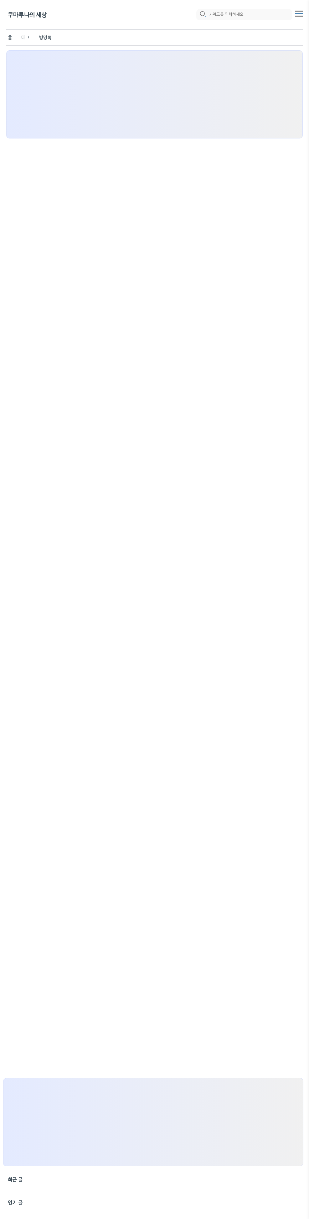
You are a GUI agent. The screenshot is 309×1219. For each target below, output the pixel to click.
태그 (25, 37)
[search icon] (202, 15)
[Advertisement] (154, 94)
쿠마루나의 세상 (27, 14)
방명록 (45, 37)
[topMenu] (299, 13)
